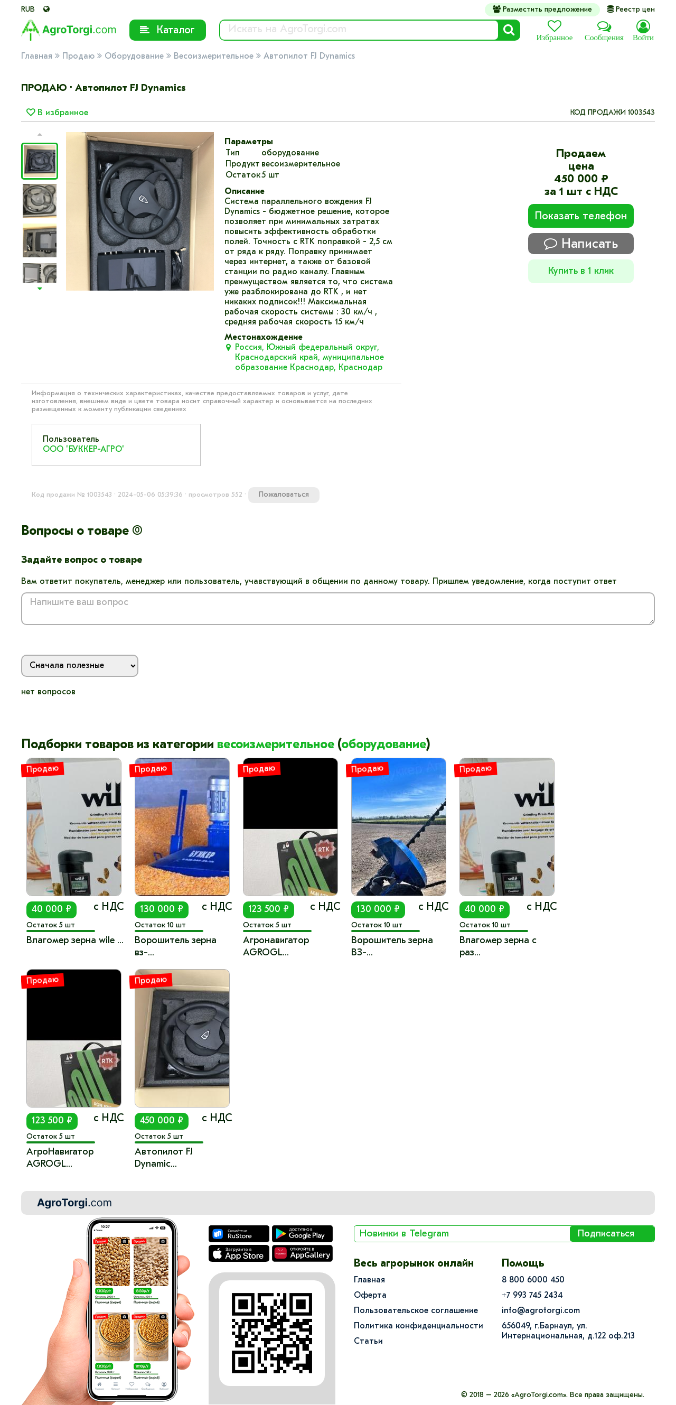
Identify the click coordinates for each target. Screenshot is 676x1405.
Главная (36, 56)
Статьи (368, 1341)
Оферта (370, 1295)
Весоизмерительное (213, 56)
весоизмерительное (275, 745)
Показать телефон (581, 216)
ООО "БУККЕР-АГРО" (84, 449)
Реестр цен (631, 10)
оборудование (383, 745)
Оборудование (134, 56)
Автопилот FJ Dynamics (309, 56)
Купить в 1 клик (581, 271)
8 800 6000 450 (533, 1280)
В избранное (57, 113)
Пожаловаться (284, 495)
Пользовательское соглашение (416, 1311)
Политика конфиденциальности (418, 1326)
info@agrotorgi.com (541, 1311)
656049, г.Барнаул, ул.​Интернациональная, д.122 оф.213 (568, 1331)
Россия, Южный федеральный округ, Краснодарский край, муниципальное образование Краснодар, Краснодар (309, 357)
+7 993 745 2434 (532, 1295)
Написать (581, 244)
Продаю (78, 56)
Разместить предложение (542, 9)
